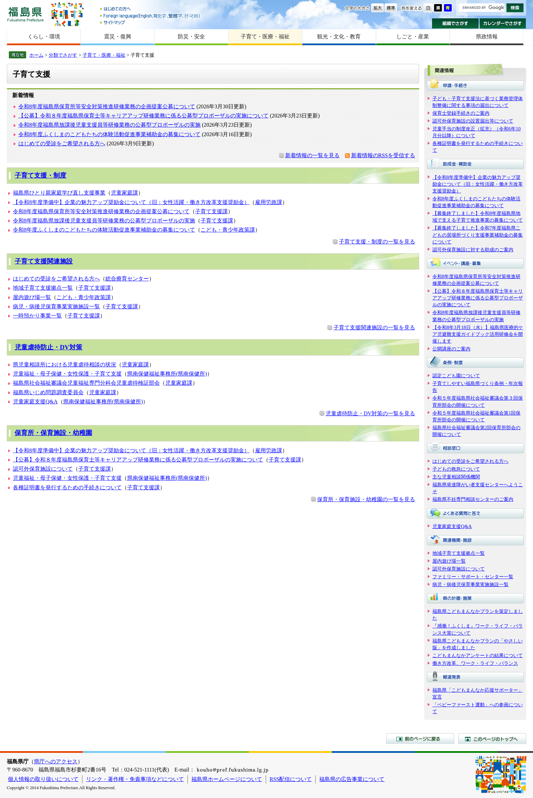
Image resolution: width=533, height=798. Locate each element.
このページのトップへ (492, 738)
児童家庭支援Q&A (35, 401)
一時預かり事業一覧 (37, 316)
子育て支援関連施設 (44, 261)
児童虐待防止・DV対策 (48, 347)
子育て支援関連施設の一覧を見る (374, 327)
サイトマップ (151, 22)
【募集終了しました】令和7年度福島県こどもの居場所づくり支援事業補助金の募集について (477, 234)
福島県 (25, 14)
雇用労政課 (268, 202)
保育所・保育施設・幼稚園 (53, 432)
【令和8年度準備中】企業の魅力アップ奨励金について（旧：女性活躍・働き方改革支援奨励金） (131, 202)
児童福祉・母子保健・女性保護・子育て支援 (67, 374)
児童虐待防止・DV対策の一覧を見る (370, 413)
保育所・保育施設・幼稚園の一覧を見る (366, 499)
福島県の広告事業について (351, 779)
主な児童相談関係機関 (456, 476)
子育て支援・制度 (40, 175)
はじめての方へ (151, 9)
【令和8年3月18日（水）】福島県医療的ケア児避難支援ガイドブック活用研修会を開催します (477, 334)
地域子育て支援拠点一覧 (43, 288)
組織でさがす (455, 23)
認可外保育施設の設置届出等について (472, 121)
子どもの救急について (456, 469)
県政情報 (487, 36)
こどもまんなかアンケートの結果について (477, 655)
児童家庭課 (124, 193)
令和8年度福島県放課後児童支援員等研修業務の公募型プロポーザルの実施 (109, 125)
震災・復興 (117, 36)
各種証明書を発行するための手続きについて (67, 487)
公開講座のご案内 (451, 348)
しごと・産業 (412, 36)
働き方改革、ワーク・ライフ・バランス (475, 663)
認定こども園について (456, 375)
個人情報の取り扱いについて (43, 779)
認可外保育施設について (43, 469)
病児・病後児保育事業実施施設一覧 (56, 306)
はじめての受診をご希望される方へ (61, 143)
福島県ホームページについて (226, 779)
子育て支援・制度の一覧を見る (377, 241)
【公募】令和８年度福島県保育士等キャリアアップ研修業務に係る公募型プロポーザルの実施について (143, 116)
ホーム (36, 55)
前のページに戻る (420, 738)
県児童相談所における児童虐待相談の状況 (64, 364)
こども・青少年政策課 (228, 230)
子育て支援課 (211, 211)
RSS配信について (291, 779)
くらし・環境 (44, 36)
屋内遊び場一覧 (32, 297)
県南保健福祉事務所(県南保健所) (167, 374)
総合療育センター (127, 279)
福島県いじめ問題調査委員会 (48, 392)
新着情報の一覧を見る (312, 155)
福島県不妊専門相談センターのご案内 (472, 499)
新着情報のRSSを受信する (383, 155)
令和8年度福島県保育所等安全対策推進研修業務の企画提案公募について (106, 106)
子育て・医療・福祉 (265, 36)
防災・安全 (191, 36)
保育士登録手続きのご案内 (460, 113)
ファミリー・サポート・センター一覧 (472, 576)
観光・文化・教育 (339, 36)
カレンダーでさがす (503, 23)
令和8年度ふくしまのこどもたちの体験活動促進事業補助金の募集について (109, 134)
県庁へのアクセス (56, 761)
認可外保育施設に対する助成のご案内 (472, 249)
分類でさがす (63, 55)
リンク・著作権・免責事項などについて (135, 779)
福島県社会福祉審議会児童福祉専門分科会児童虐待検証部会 (86, 383)
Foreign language (151, 16)
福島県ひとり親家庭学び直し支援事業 (59, 193)
